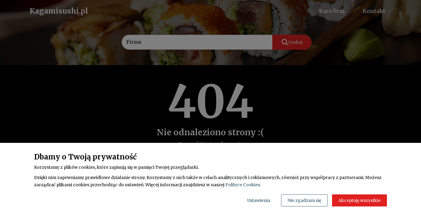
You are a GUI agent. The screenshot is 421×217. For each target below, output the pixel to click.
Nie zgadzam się (304, 200)
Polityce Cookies (242, 184)
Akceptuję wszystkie (359, 200)
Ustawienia (258, 200)
